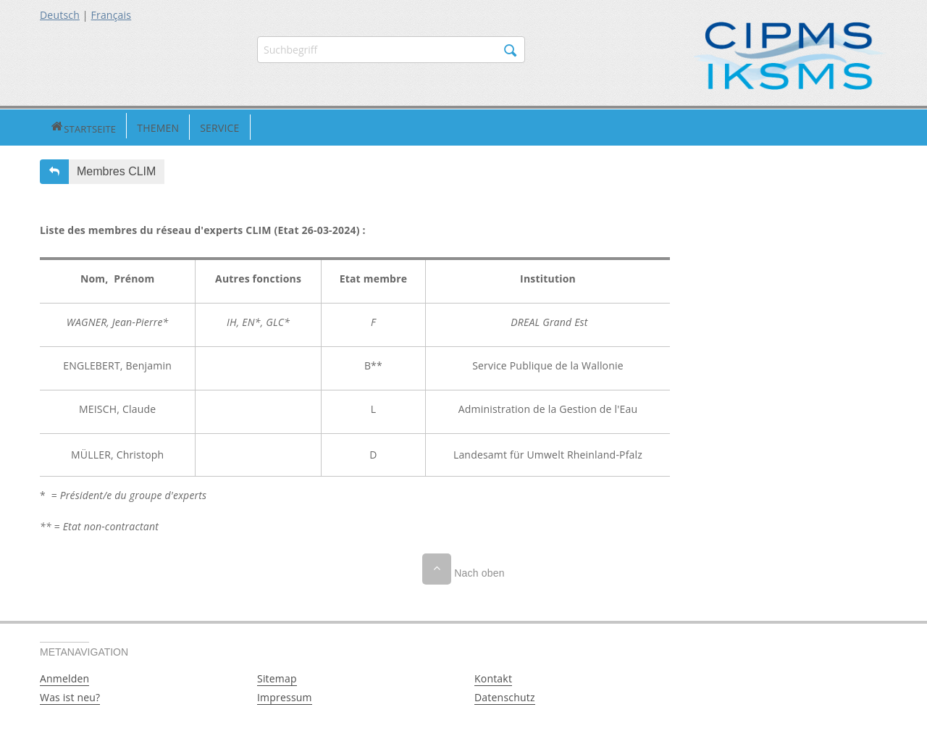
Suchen (510, 50)
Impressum (284, 696)
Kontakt (493, 677)
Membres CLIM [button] (116, 170)
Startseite (57, 126)
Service (168, 126)
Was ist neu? (70, 696)
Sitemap (277, 677)
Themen (107, 126)
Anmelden (64, 677)
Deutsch (60, 15)
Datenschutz (504, 696)
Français (111, 15)
